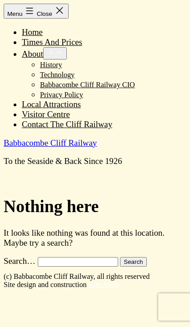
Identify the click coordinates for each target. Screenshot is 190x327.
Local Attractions (51, 104)
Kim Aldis (104, 284)
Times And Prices (52, 42)
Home (32, 32)
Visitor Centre (46, 114)
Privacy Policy (61, 95)
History (51, 65)
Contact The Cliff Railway (67, 124)
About (32, 54)
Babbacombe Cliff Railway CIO (87, 85)
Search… (19, 261)
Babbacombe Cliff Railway (50, 143)
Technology (57, 75)
